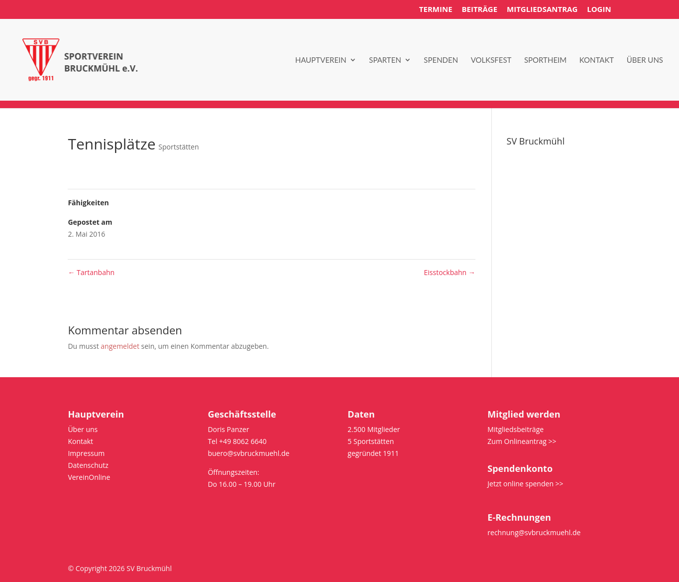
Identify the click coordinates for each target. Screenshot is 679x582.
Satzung (520, 180)
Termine (436, 9)
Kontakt (596, 60)
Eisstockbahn (449, 272)
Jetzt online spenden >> (525, 483)
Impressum (525, 191)
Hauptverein (320, 60)
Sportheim (545, 60)
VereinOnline (89, 477)
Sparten (385, 60)
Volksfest (491, 60)
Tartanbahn (91, 272)
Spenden (441, 60)
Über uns (645, 60)
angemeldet (120, 346)
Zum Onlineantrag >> (521, 441)
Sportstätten (178, 146)
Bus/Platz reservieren (541, 227)
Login (599, 9)
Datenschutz (527, 203)
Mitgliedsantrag (542, 9)
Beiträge (479, 9)
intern (516, 215)
